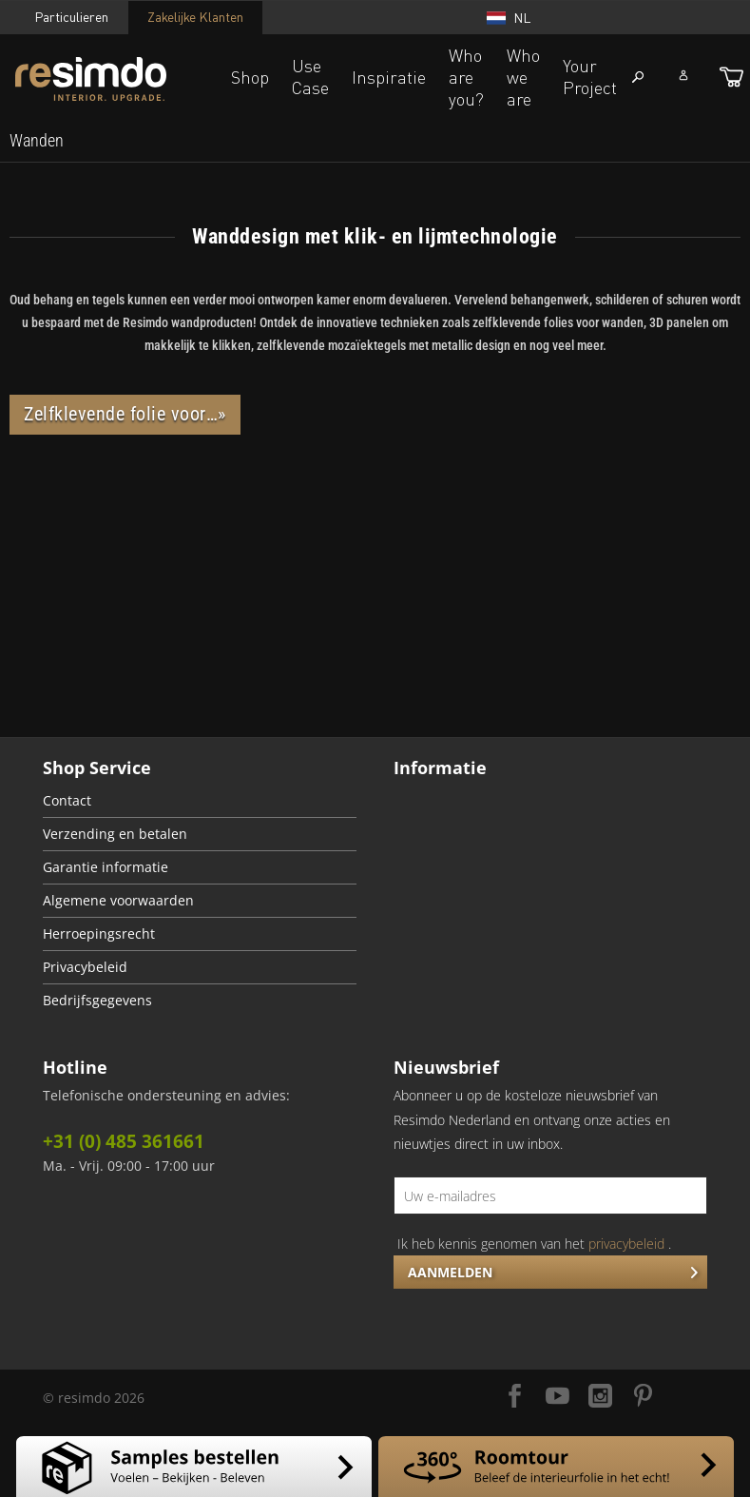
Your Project (590, 76)
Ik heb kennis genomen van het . (534, 1244)
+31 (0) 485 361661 (123, 1141)
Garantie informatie (105, 867)
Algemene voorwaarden (118, 900)
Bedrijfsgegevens (97, 1000)
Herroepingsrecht (99, 934)
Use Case (310, 76)
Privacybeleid (85, 967)
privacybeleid (626, 1244)
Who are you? (466, 77)
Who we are (523, 77)
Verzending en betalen (115, 834)
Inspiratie (389, 77)
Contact (67, 800)
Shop (250, 77)
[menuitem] (36, 141)
